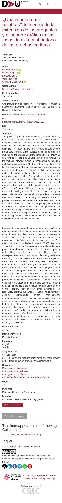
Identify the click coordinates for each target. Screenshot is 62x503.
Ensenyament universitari (14, 368)
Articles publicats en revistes (21, 434)
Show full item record (15, 416)
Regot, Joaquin (9, 72)
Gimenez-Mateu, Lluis (12, 82)
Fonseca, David (9, 76)
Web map (50, 478)
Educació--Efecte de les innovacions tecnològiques (26, 377)
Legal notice (41, 475)
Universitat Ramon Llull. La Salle (17, 89)
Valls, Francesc (9, 79)
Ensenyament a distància (14, 374)
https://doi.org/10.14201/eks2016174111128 (23, 122)
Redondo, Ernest (10, 69)
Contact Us (28, 475)
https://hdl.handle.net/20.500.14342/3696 (26, 114)
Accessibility (38, 478)
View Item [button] (10, 11)
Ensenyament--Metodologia (15, 371)
